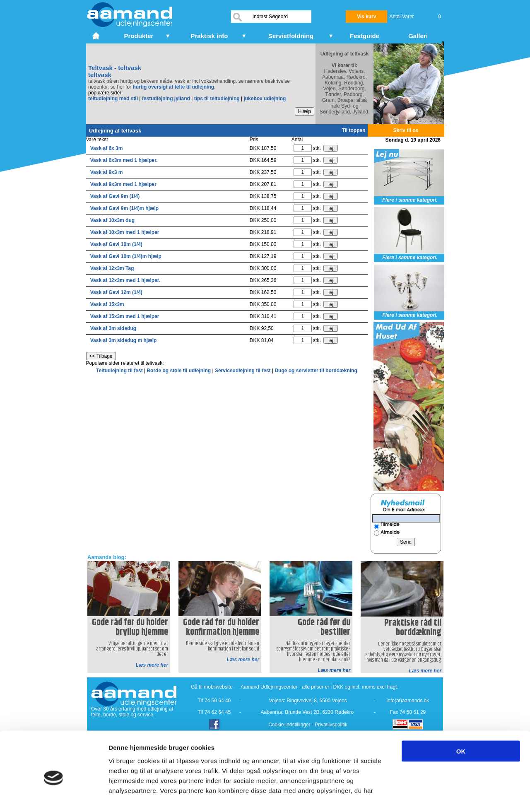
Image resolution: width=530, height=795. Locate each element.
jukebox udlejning (264, 98)
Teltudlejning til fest (120, 370)
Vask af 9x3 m (106, 172)
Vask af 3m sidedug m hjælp (123, 340)
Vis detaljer (430, 778)
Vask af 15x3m (107, 304)
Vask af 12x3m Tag (112, 268)
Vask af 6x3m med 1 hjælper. (124, 160)
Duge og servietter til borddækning (316, 370)
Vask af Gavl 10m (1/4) (116, 244)
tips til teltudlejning (217, 98)
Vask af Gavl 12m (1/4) (116, 292)
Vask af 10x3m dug (112, 220)
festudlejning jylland (166, 98)
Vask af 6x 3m (106, 148)
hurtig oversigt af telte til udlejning (173, 87)
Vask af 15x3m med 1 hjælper (124, 316)
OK (461, 695)
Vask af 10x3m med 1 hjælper (124, 232)
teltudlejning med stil (113, 98)
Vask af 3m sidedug (113, 328)
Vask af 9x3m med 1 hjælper (123, 184)
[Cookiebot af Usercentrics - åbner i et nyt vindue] (53, 779)
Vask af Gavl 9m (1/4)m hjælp (124, 208)
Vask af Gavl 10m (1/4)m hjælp (125, 256)
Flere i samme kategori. (409, 200)
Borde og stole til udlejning (179, 370)
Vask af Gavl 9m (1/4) (115, 196)
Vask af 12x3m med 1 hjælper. (125, 280)
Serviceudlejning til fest (243, 370)
